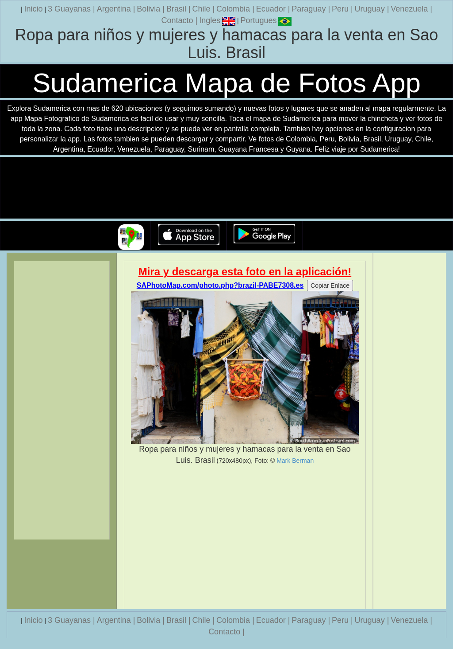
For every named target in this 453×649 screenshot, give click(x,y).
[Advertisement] (245, 537)
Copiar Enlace (330, 285)
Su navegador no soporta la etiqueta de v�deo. (226, 188)
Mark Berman (295, 460)
